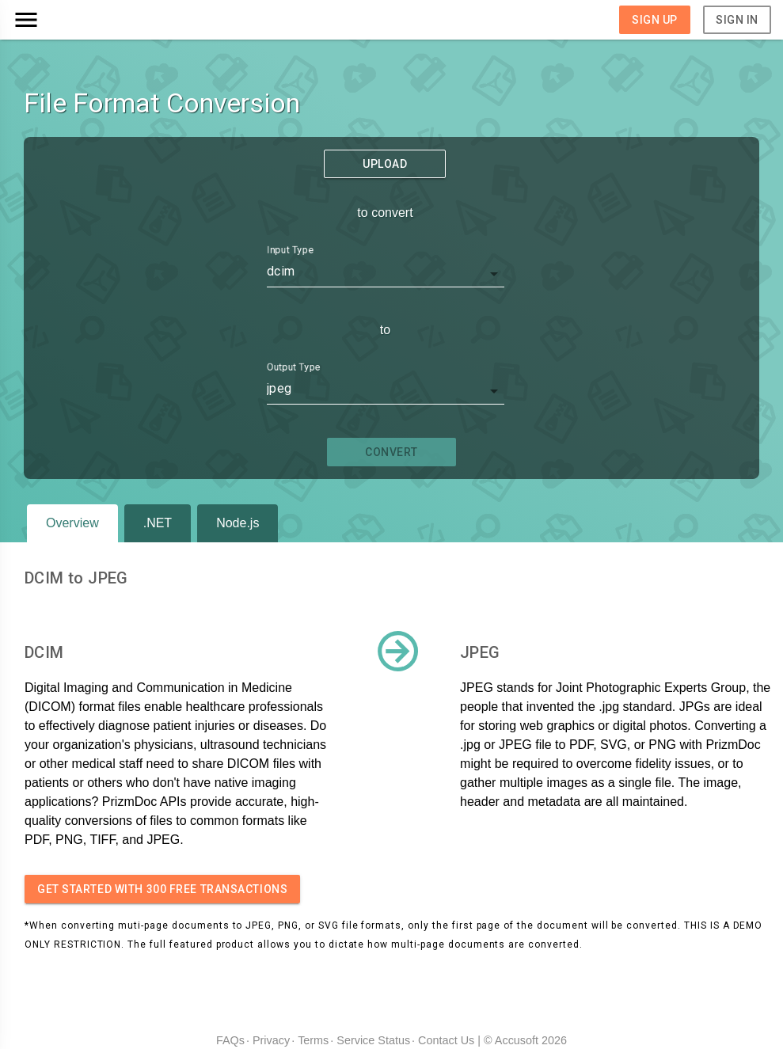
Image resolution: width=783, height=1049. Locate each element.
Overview (72, 523)
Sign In (737, 19)
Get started (162, 889)
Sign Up (655, 19)
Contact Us (446, 1040)
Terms (313, 1040)
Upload (385, 164)
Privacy (271, 1040)
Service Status (373, 1040)
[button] (107, 20)
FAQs (230, 1040)
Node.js (237, 523)
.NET (157, 523)
